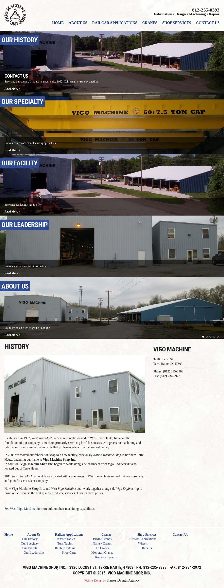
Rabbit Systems (65, 548)
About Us (78, 23)
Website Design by (95, 580)
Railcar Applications (114, 23)
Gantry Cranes (102, 543)
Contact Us (208, 23)
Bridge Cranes (102, 539)
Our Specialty (30, 543)
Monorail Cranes (102, 552)
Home (58, 23)
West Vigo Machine (22, 508)
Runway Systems (106, 557)
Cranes (149, 23)
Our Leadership (34, 552)
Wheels (143, 543)
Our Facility (30, 548)
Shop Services (176, 23)
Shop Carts (69, 552)
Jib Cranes (102, 548)
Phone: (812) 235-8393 (168, 371)
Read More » (12, 88)
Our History (30, 539)
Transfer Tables (65, 539)
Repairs (147, 548)
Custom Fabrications (142, 539)
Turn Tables (65, 543)
